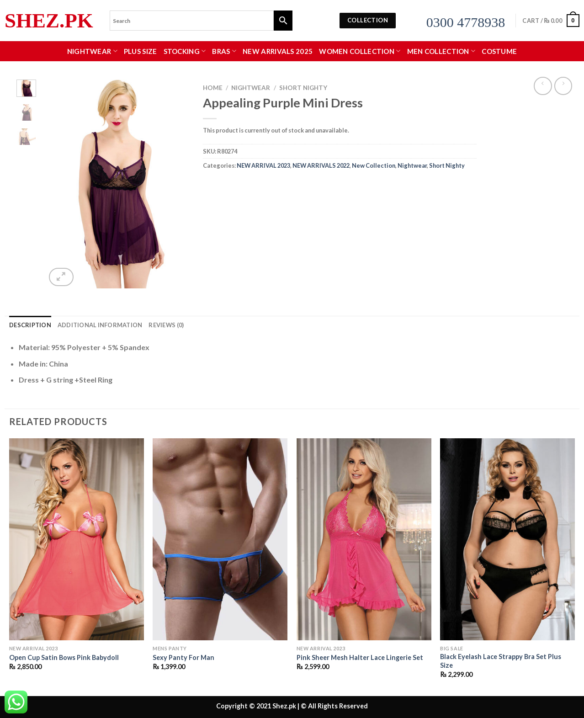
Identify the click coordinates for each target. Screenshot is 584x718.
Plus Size (140, 51)
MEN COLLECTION (441, 51)
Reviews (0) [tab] (166, 325)
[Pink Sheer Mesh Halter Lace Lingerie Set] (364, 539)
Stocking (185, 51)
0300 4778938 (465, 22)
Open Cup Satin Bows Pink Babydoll (64, 657)
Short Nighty (303, 87)
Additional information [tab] (100, 325)
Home (213, 87)
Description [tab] (30, 325)
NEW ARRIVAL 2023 (263, 165)
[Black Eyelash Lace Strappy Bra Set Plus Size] (507, 539)
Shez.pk (49, 21)
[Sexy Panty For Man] (220, 539)
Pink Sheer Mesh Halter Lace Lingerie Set (360, 657)
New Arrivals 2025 (278, 51)
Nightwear (92, 51)
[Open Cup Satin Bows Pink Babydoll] (76, 539)
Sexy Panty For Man (183, 657)
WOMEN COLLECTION (359, 51)
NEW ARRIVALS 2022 (321, 165)
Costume (499, 51)
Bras (224, 51)
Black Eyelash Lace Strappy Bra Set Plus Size (500, 661)
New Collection (373, 165)
